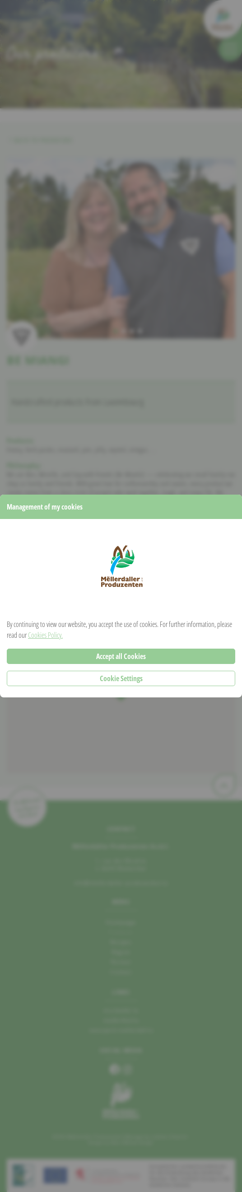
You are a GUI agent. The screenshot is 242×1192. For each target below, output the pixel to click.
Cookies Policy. (45, 635)
